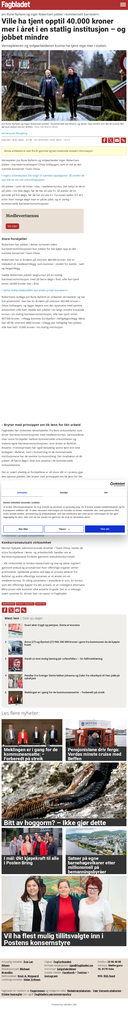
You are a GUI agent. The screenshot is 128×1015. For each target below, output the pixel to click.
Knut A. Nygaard (28, 982)
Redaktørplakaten (79, 997)
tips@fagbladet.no (81, 971)
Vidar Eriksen (32, 986)
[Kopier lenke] (123, 140)
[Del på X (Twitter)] (110, 140)
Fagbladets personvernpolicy (52, 1000)
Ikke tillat (23, 529)
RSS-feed (109, 982)
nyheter (40, 610)
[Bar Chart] (43, 382)
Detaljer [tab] (64, 492)
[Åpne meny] (123, 5)
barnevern (8, 610)
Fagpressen (37, 997)
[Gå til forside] (16, 5)
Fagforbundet (62, 968)
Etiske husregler (12, 1000)
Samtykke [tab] (22, 492)
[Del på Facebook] (104, 140)
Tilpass (64, 529)
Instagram (51, 982)
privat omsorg (25, 610)
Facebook (68, 979)
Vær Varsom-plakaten (107, 997)
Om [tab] (106, 492)
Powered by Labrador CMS (64, 1010)
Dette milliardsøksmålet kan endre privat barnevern (35, 296)
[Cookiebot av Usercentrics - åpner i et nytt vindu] (112, 484)
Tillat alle (104, 529)
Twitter (82, 979)
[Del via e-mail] (117, 140)
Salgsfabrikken (66, 975)
